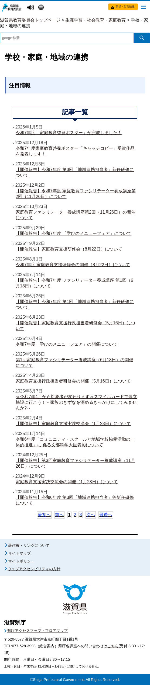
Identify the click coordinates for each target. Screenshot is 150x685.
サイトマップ (19, 553)
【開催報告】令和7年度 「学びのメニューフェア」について (73, 233)
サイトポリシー (21, 561)
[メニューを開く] (143, 6)
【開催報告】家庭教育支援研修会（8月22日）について (69, 249)
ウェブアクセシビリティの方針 (34, 569)
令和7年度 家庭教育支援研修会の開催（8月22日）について (73, 264)
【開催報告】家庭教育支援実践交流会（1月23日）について (73, 423)
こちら (113, 646)
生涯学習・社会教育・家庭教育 (95, 20)
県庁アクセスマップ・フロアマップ (37, 630)
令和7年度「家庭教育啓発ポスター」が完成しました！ (69, 132)
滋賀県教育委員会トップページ (30, 20)
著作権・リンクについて (29, 545)
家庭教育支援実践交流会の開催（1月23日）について (67, 481)
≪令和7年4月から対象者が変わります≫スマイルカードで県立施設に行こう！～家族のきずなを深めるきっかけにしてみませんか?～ (76, 402)
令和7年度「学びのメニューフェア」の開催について (66, 344)
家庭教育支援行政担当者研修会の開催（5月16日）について (73, 381)
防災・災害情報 (125, 6)
